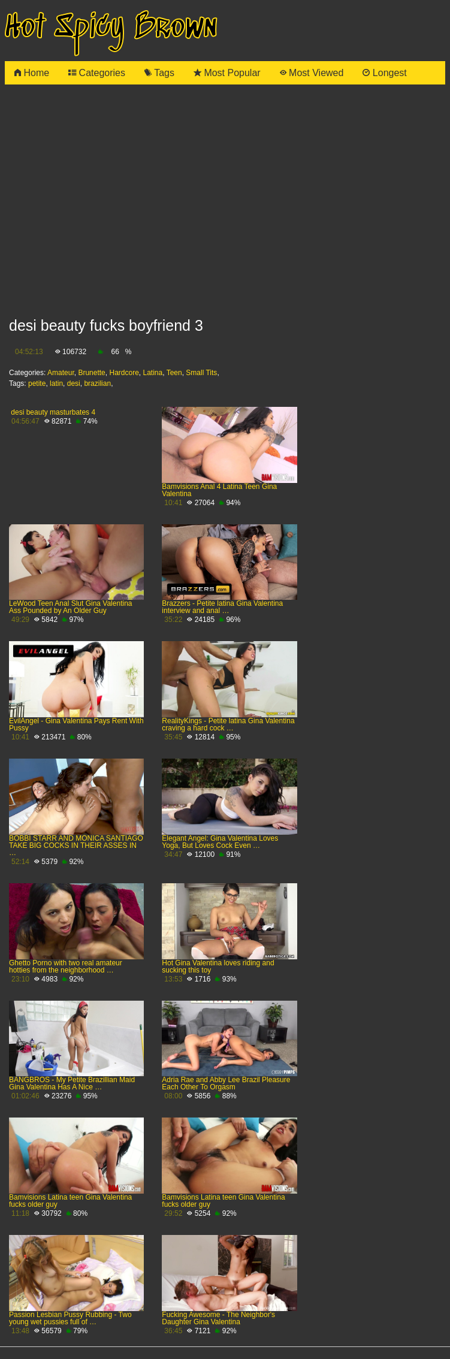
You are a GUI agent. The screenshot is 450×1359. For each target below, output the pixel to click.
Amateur (60, 373)
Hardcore (123, 373)
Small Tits (201, 373)
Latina (153, 373)
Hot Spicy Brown (111, 27)
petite (37, 383)
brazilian (97, 383)
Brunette (91, 373)
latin (56, 383)
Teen (174, 373)
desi (73, 383)
